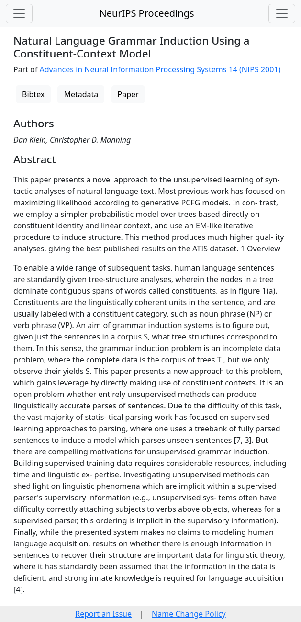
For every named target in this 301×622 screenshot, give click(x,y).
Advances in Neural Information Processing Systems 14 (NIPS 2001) (160, 69)
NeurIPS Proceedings (146, 13)
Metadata (81, 94)
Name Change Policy (189, 614)
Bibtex (33, 94)
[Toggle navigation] (19, 13)
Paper (128, 94)
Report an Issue (103, 614)
